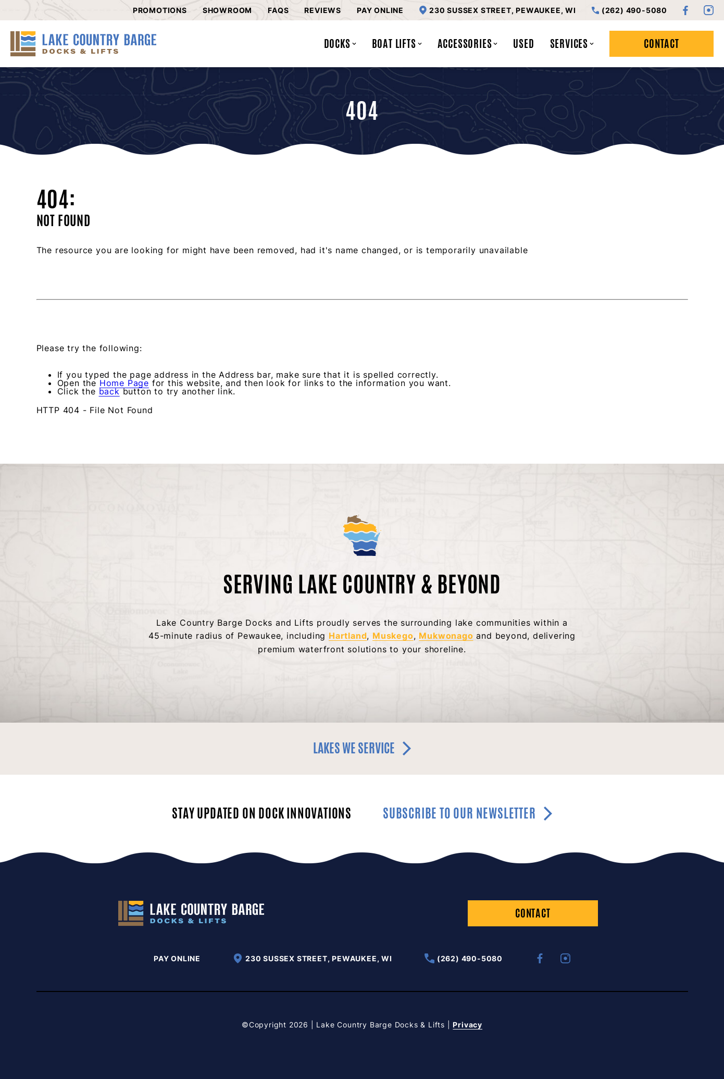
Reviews (322, 10)
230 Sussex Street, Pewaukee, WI (497, 10)
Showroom (227, 10)
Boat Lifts (397, 43)
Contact (661, 43)
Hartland (348, 635)
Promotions (160, 10)
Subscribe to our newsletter (467, 813)
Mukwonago (446, 635)
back (109, 391)
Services (572, 43)
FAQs (278, 10)
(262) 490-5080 (629, 10)
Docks (340, 43)
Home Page (124, 383)
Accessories (468, 43)
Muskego (393, 635)
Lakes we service (362, 748)
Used (523, 43)
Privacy (467, 1024)
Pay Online (380, 10)
